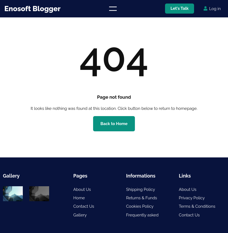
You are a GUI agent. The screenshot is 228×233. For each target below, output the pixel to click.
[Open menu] (112, 8)
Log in (215, 8)
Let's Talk (179, 8)
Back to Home (114, 123)
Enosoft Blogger (32, 8)
